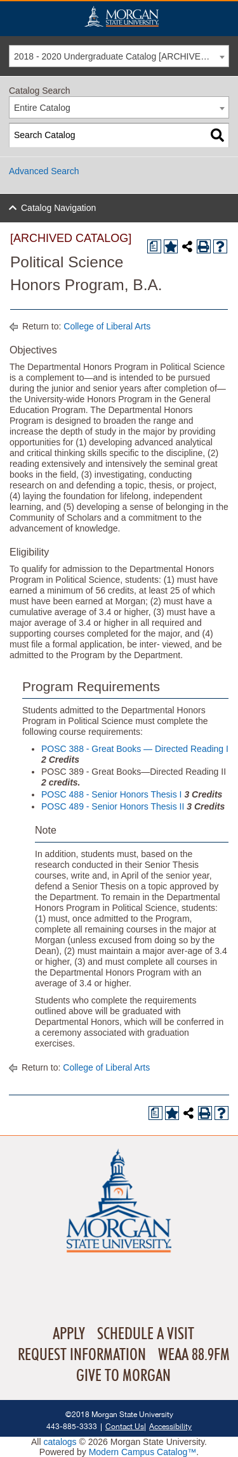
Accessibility (170, 1426)
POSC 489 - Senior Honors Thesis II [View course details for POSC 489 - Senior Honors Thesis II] (112, 806)
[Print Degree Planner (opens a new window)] (154, 246)
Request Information (82, 1355)
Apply (69, 1334)
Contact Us (124, 1426)
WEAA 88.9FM (194, 1355)
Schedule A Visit (145, 1334)
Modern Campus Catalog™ (143, 1452)
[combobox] (119, 56)
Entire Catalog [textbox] (42, 108)
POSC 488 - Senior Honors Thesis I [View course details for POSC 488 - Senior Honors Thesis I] (111, 794)
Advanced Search (44, 171)
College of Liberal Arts (106, 326)
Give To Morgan (123, 1376)
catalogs (59, 1442)
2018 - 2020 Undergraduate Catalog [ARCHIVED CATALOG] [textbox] (121, 56)
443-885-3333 (71, 1426)
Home (121, 16)
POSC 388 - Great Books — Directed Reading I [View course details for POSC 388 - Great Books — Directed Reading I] (134, 749)
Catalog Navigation (58, 208)
